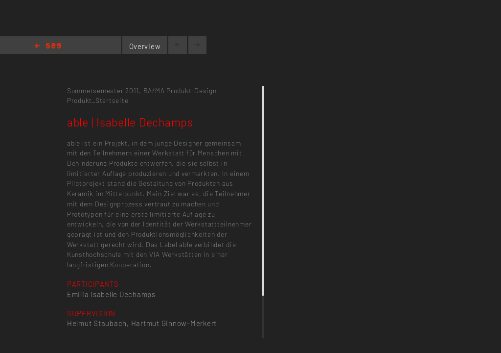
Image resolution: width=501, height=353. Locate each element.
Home (48, 46)
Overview (145, 46)
